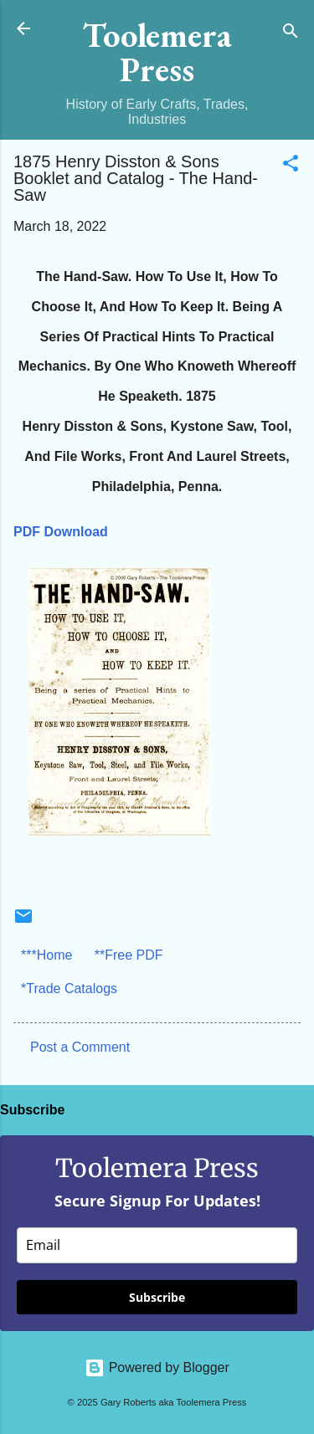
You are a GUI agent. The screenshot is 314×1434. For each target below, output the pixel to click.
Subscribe (157, 1297)
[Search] (291, 33)
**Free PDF (129, 955)
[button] (291, 166)
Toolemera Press (157, 52)
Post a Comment (80, 1047)
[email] (157, 1245)
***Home (46, 955)
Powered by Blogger (157, 1367)
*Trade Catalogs (69, 988)
